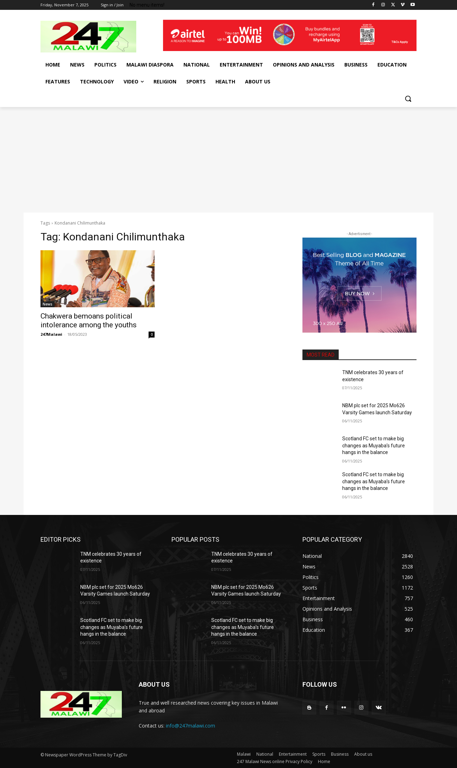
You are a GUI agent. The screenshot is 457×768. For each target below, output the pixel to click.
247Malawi (51, 334)
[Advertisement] (228, 160)
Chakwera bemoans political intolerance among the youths (88, 320)
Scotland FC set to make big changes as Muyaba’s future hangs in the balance (373, 445)
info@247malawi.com (190, 725)
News (47, 304)
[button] (408, 98)
